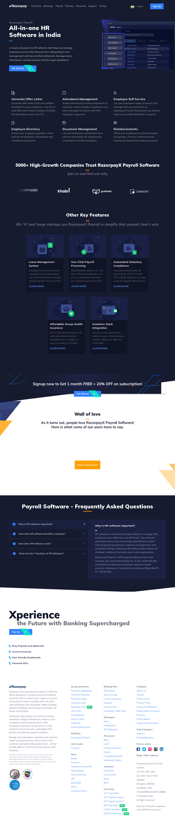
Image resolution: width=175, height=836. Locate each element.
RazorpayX (109, 690)
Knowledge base (145, 737)
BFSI (106, 782)
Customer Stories (112, 748)
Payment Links (78, 702)
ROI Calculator (114, 805)
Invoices (75, 762)
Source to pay (111, 694)
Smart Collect (77, 719)
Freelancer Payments (81, 766)
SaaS (106, 778)
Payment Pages (79, 698)
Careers (140, 694)
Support (141, 733)
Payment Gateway (80, 694)
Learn (106, 744)
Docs (106, 721)
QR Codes (76, 711)
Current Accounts (112, 698)
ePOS (74, 786)
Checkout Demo (79, 791)
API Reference (111, 729)
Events (107, 752)
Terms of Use (143, 698)
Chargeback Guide (113, 756)
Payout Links (110, 707)
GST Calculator (111, 793)
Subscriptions (77, 715)
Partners (75, 748)
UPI (73, 778)
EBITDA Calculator (116, 813)
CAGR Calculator (115, 809)
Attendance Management (80, 99)
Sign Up (157, 6)
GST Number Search (114, 797)
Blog (106, 740)
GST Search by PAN (113, 801)
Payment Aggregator (81, 690)
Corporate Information (148, 723)
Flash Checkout (78, 774)
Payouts (108, 702)
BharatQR (76, 782)
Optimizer (76, 723)
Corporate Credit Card (115, 711)
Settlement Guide (112, 760)
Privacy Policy (144, 702)
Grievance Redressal (147, 707)
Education (109, 770)
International (77, 770)
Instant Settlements (80, 727)
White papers (143, 719)
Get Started (24, 68)
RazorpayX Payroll (80, 737)
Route (74, 758)
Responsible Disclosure (148, 711)
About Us (141, 690)
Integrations (110, 725)
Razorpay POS (81, 707)
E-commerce (110, 774)
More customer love (87, 464)
